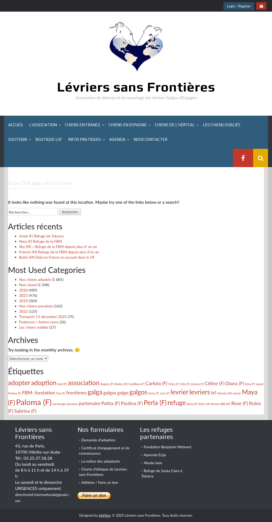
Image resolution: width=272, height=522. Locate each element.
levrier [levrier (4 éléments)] (179, 392)
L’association (43, 125)
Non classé (28, 284)
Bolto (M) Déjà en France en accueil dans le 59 (56, 257)
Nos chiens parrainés (36, 306)
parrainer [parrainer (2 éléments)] (72, 404)
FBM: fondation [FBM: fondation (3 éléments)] (38, 392)
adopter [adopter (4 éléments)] (19, 382)
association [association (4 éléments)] (84, 382)
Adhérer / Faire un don (99, 482)
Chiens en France (82, 125)
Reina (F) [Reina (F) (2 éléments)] (192, 404)
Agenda (117, 139)
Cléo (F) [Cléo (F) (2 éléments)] (185, 384)
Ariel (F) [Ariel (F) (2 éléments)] (62, 384)
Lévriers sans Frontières (136, 86)
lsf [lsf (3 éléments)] (213, 392)
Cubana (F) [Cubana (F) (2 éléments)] (197, 384)
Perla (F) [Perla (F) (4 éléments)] (155, 402)
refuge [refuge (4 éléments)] (177, 402)
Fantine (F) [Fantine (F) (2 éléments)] (14, 393)
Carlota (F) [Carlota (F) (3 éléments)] (156, 383)
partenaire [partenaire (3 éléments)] (89, 403)
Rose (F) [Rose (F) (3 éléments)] (239, 403)
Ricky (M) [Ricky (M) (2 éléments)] (204, 404)
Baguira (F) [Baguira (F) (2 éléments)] (107, 384)
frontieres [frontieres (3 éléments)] (76, 392)
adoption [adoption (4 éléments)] (43, 382)
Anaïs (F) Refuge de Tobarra (41, 236)
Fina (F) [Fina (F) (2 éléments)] (60, 393)
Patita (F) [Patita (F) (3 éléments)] (110, 403)
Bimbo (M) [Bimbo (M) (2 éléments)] (120, 384)
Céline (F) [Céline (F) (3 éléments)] (214, 383)
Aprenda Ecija (155, 455)
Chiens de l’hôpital (175, 125)
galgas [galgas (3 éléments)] (109, 392)
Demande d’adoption (98, 440)
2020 (23, 290)
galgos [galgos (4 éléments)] (138, 392)
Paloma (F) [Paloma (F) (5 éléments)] (34, 402)
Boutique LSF (48, 139)
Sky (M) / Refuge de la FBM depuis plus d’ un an (58, 246)
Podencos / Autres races (39, 322)
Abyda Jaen (153, 462)
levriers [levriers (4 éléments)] (199, 392)
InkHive (104, 515)
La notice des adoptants (100, 461)
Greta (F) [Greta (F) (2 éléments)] (153, 393)
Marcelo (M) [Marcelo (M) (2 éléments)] (224, 393)
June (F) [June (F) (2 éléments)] (164, 393)
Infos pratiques (84, 139)
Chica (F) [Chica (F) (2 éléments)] (173, 384)
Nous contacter (150, 139)
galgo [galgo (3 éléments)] (122, 392)
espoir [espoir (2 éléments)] (260, 384)
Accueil (15, 125)
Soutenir (17, 139)
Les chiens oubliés (221, 125)
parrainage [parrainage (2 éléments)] (59, 404)
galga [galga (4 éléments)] (95, 392)
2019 (23, 300)
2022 (23, 311)
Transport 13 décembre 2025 (43, 316)
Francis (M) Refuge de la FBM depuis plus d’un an (59, 252)
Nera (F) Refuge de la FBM (40, 241)
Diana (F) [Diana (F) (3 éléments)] (235, 383)
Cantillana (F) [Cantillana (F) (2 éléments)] (137, 384)
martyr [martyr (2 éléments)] (237, 393)
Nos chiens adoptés (35, 279)
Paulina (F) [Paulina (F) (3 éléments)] (132, 403)
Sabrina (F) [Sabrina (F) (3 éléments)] (25, 411)
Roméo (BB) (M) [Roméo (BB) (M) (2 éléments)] (220, 404)
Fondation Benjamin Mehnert (168, 447)
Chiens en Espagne (128, 125)
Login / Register (239, 6)
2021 (23, 295)
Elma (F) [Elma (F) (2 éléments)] (250, 384)
